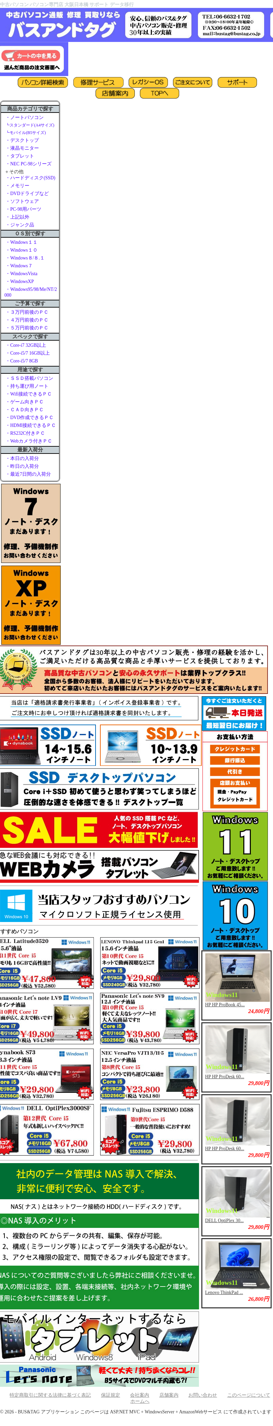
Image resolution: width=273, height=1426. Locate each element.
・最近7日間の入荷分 (28, 474)
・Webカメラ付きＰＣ (28, 441)
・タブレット (19, 156)
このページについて (248, 1395)
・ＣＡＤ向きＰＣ (24, 409)
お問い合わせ (202, 1395)
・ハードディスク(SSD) (30, 177)
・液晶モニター (22, 148)
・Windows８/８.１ (25, 258)
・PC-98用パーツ (23, 209)
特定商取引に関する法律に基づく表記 (50, 1395)
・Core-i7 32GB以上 (25, 345)
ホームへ (139, 1401)
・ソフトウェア (22, 201)
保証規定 (110, 1395)
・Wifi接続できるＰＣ (28, 394)
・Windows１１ (21, 242)
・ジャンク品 (19, 224)
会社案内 (139, 1395)
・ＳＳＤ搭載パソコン (29, 378)
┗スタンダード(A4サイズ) (29, 125)
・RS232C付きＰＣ (25, 433)
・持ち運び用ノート (26, 386)
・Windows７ (19, 265)
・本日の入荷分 (22, 458)
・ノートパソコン (24, 117)
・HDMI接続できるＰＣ (30, 425)
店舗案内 (168, 1395)
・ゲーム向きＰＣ (24, 401)
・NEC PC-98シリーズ (28, 163)
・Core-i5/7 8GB (21, 360)
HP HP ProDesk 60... (224, 1076)
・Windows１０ (21, 250)
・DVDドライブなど (27, 193)
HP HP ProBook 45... (225, 1004)
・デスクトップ (22, 140)
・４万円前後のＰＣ (26, 320)
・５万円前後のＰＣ (26, 327)
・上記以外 (17, 217)
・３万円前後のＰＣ (26, 312)
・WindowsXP (19, 281)
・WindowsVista (21, 273)
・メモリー (17, 185)
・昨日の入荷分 (22, 466)
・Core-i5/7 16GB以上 (27, 353)
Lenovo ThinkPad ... (224, 1292)
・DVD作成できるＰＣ (29, 417)
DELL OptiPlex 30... (224, 1220)
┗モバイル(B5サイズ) (25, 132)
